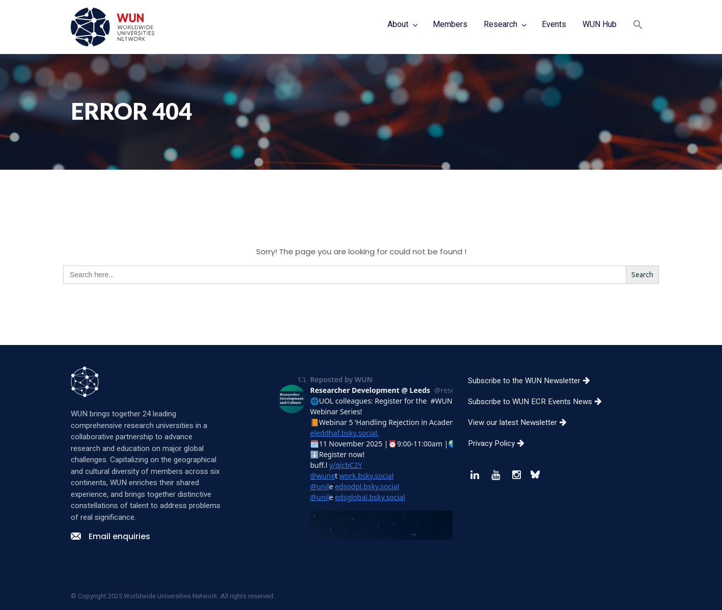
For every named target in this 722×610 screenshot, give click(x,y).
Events (554, 24)
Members (450, 24)
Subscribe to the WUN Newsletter (533, 380)
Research (500, 24)
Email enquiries (110, 536)
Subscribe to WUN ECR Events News (538, 401)
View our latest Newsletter (521, 422)
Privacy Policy (500, 443)
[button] (638, 26)
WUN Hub (599, 24)
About (397, 24)
